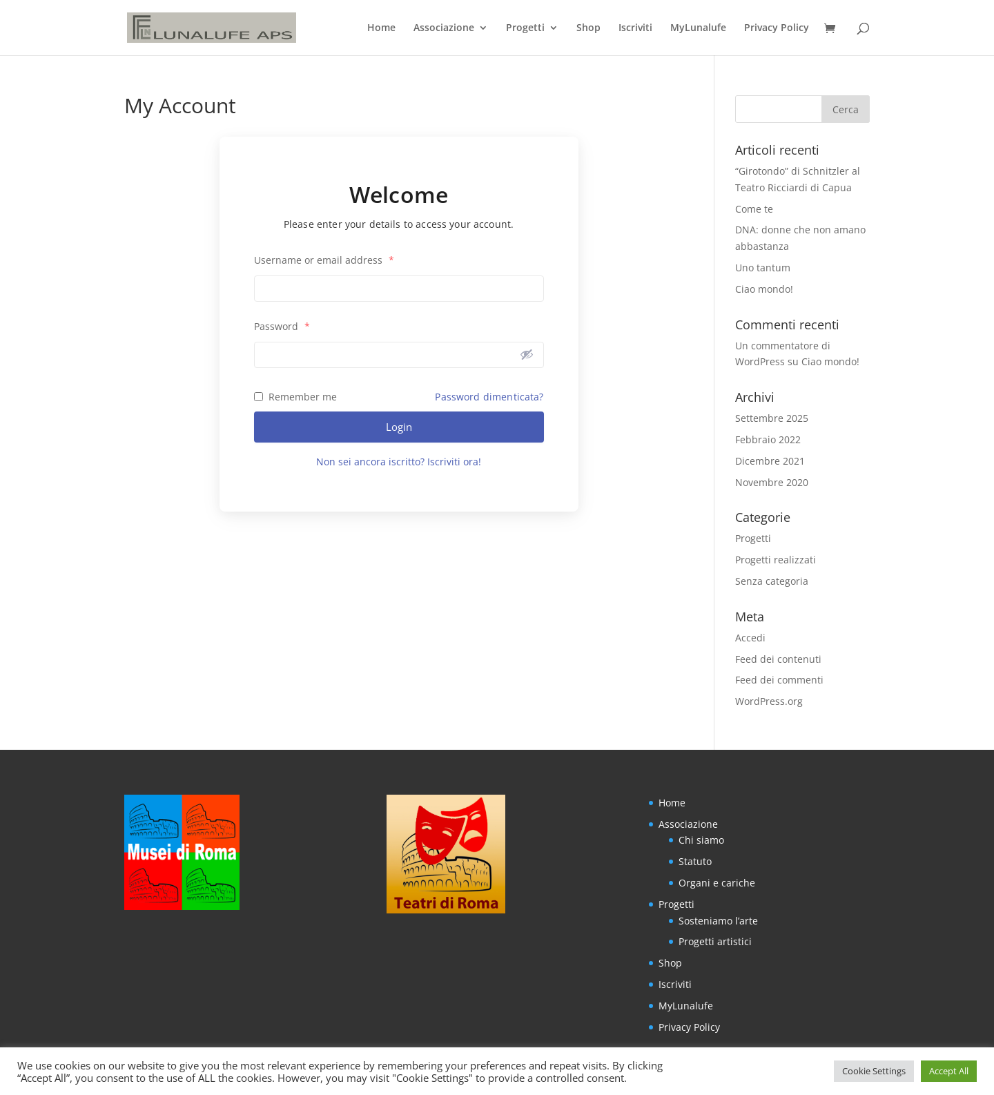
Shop (588, 28)
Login (399, 427)
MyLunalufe (698, 28)
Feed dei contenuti (778, 659)
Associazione (443, 28)
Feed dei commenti (779, 679)
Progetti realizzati (775, 559)
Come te (754, 208)
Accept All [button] (948, 1071)
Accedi (750, 637)
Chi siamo (701, 839)
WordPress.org (769, 701)
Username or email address (324, 260)
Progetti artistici (715, 941)
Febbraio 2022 (768, 439)
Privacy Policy (776, 28)
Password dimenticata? (489, 396)
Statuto (695, 861)
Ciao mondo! (764, 288)
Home (381, 28)
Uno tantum (762, 267)
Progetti (525, 28)
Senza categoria (771, 581)
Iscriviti (635, 28)
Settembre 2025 (771, 418)
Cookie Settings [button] (874, 1071)
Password (282, 326)
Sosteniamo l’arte (718, 920)
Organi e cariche (717, 882)
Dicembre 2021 (770, 460)
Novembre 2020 (771, 482)
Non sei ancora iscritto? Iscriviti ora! (398, 461)
